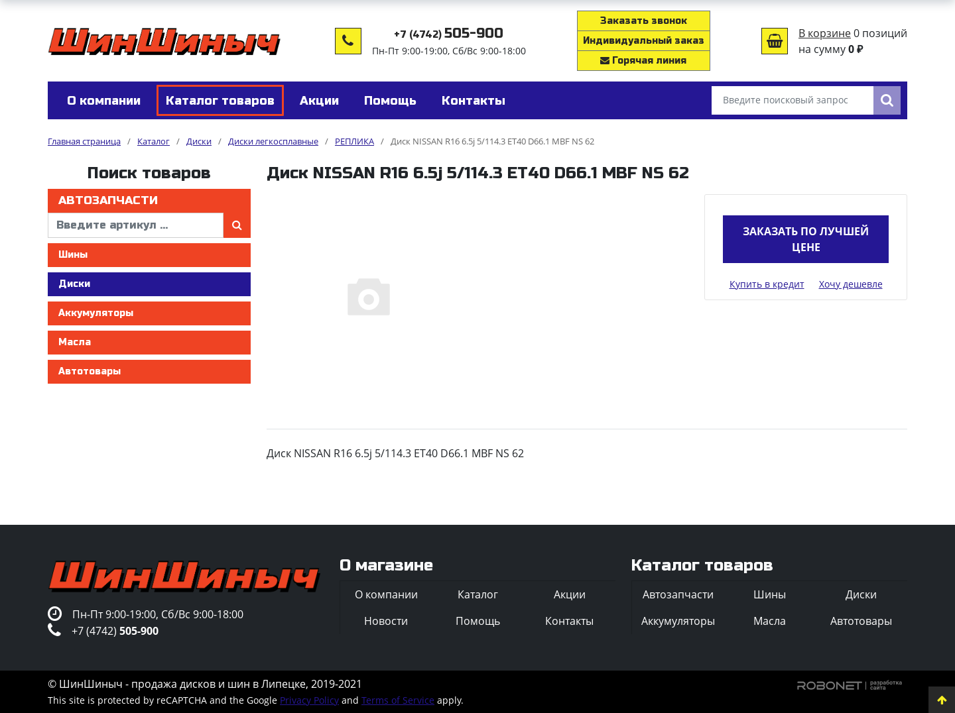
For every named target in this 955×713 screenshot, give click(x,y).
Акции (570, 594)
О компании (386, 594)
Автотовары (89, 371)
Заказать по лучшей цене (806, 239)
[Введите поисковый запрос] (792, 100)
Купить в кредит (767, 284)
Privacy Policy (309, 700)
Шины (73, 254)
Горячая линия (643, 60)
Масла (74, 342)
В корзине (824, 33)
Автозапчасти (108, 200)
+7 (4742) (448, 34)
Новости (386, 621)
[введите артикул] (135, 225)
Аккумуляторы (95, 313)
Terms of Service (397, 700)
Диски (74, 284)
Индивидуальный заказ (643, 40)
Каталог (478, 594)
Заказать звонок (643, 21)
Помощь (478, 621)
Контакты (569, 621)
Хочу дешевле (851, 284)
